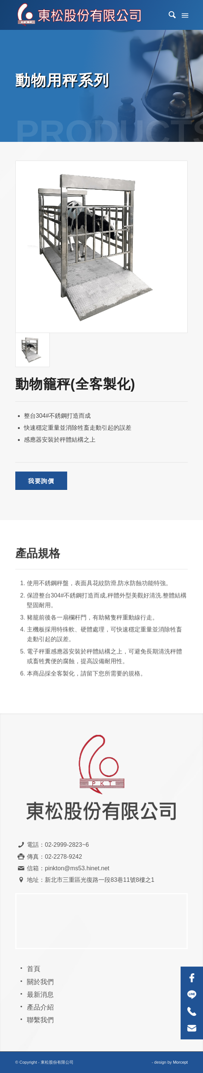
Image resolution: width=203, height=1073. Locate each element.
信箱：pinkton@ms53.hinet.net (68, 868)
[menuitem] (169, 15)
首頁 (33, 969)
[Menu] (184, 15)
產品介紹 (40, 1007)
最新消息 (40, 994)
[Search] (169, 15)
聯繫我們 (40, 1020)
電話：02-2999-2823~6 (58, 845)
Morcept (180, 1062)
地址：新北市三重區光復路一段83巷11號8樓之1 (90, 880)
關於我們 (40, 982)
